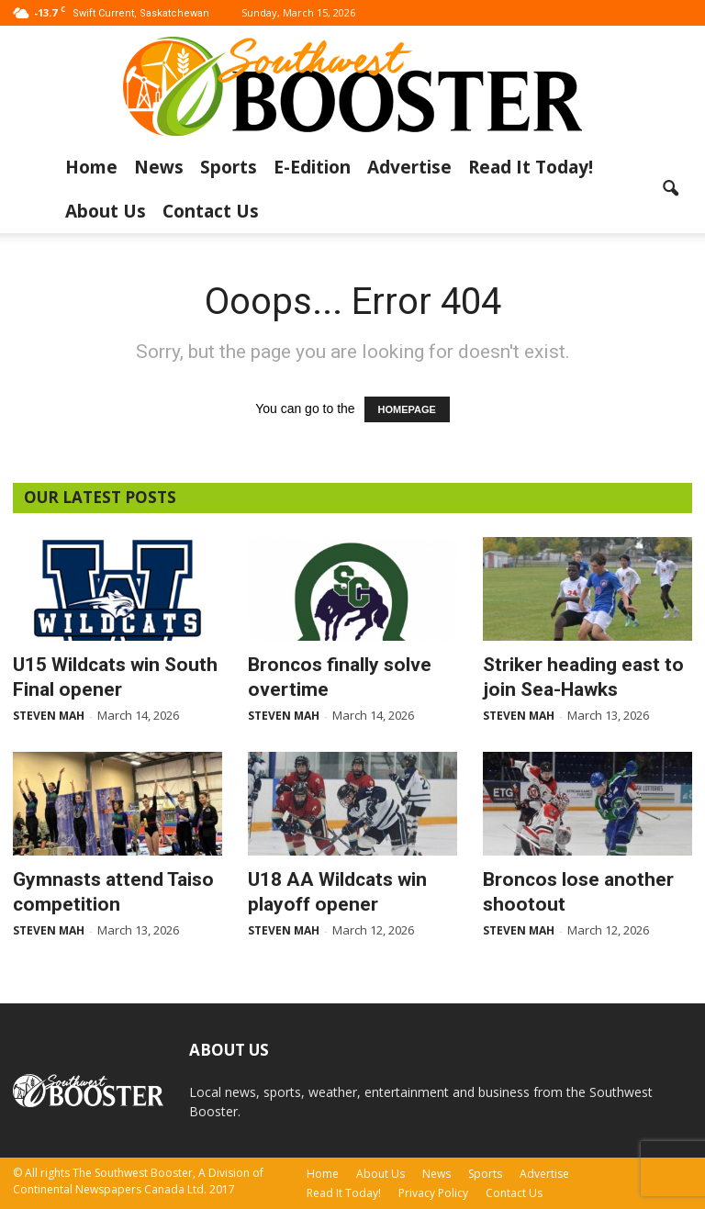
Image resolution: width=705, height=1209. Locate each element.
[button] (670, 189)
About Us (105, 211)
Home (91, 167)
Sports (228, 167)
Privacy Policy (433, 1193)
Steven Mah (48, 715)
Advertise (409, 167)
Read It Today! (530, 167)
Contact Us (210, 211)
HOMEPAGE (407, 409)
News (159, 167)
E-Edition (312, 167)
